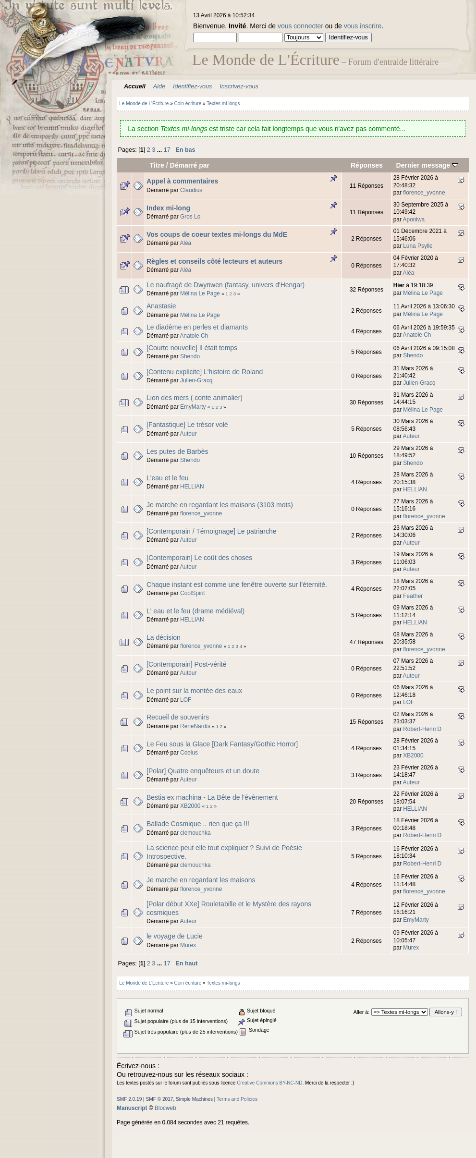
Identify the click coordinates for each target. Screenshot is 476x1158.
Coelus (189, 752)
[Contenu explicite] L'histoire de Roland (204, 372)
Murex (188, 945)
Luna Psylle (417, 246)
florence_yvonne (424, 192)
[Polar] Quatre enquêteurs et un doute (202, 771)
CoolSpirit (192, 593)
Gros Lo (190, 216)
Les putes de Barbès (177, 451)
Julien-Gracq (196, 380)
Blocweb (165, 1108)
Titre (157, 165)
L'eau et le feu (167, 478)
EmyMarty (193, 406)
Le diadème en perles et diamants (197, 327)
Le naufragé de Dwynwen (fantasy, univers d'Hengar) (225, 285)
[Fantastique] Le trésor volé (187, 424)
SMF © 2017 (159, 1099)
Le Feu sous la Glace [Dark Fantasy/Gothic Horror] (222, 744)
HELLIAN (192, 486)
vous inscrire (363, 26)
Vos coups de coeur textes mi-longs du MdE (216, 234)
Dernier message (427, 165)
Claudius (191, 190)
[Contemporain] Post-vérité (186, 664)
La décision (163, 637)
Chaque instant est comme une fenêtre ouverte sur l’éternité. (236, 584)
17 (167, 149)
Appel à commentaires (182, 181)
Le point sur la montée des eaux (194, 691)
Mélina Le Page (200, 293)
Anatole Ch (194, 335)
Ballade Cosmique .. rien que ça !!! (197, 824)
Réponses (367, 165)
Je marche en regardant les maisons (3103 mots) (219, 505)
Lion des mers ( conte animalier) (194, 398)
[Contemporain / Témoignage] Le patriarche (211, 531)
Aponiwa (414, 219)
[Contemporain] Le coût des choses (199, 557)
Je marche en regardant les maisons (200, 880)
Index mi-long (168, 208)
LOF (185, 699)
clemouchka (195, 832)
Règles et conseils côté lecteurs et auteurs (214, 261)
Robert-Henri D (422, 729)
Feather (413, 596)
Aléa (185, 243)
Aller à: (361, 1012)
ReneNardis (195, 726)
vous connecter (300, 26)
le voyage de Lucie (174, 936)
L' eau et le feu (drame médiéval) (195, 611)
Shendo (190, 356)
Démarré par (190, 165)
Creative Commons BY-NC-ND (269, 1082)
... (160, 149)
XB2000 (413, 755)
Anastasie (161, 306)
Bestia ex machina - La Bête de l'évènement (212, 797)
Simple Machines (194, 1099)
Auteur (188, 433)
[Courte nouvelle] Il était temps (191, 348)
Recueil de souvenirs (177, 717)
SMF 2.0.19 (129, 1099)
